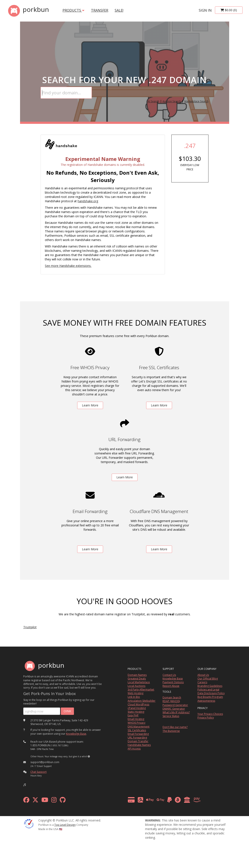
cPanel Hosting (137, 708)
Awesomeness (206, 701)
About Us (203, 675)
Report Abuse (171, 686)
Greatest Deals (137, 678)
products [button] (74, 10)
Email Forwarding (138, 734)
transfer (99, 10)
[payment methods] (165, 801)
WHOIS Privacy (136, 723)
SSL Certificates (137, 730)
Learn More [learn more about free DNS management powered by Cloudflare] (159, 549)
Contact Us (169, 675)
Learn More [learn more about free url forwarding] (124, 477)
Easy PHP (133, 715)
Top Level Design (65, 824)
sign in (205, 10)
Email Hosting (136, 719)
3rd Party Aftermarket (141, 689)
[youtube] (44, 801)
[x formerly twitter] (35, 801)
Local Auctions (136, 686)
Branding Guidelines (209, 686)
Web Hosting (135, 693)
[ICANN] (28, 823)
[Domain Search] (66, 93)
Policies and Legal (208, 689)
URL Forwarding (137, 737)
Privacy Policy (205, 717)
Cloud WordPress (138, 704)
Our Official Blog (207, 678)
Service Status (171, 716)
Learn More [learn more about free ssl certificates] (159, 405)
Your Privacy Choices (210, 714)
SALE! (119, 10)
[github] (63, 801)
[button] (89, 756)
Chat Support (38, 772)
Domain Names (137, 675)
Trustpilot (30, 627)
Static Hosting (136, 712)
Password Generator (175, 705)
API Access (134, 748)
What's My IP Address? (176, 712)
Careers (202, 682)
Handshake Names (139, 745)
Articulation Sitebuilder (141, 701)
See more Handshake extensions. (68, 266)
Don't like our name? (175, 727)
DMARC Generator (174, 709)
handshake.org (88, 201)
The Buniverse (171, 731)
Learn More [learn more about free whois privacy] (90, 405)
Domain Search (172, 697)
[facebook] (26, 801)
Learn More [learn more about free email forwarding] (90, 549)
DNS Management (138, 726)
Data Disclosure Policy (211, 693)
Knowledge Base (76, 734)
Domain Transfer (138, 741)
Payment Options (173, 682)
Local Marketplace (139, 682)
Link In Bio (134, 697)
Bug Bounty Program (210, 697)
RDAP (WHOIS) (171, 701)
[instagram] (54, 801)
